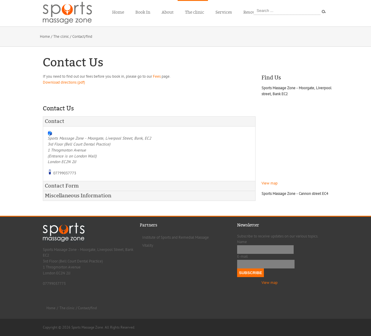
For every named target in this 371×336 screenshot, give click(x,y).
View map (270, 183)
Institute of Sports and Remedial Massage (175, 237)
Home (45, 36)
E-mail (242, 256)
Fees (157, 76)
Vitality (147, 245)
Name (242, 242)
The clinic (61, 36)
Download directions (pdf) (64, 82)
